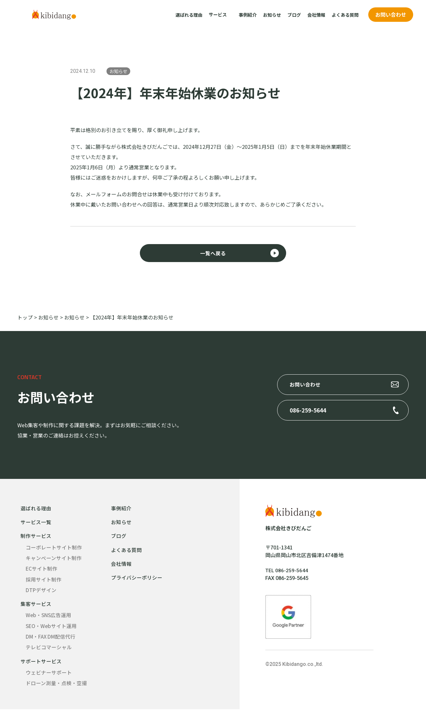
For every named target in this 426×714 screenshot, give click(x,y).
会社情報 (316, 15)
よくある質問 (345, 15)
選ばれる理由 (188, 15)
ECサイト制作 (42, 571)
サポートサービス (41, 665)
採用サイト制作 (44, 582)
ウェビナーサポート (49, 677)
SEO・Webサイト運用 (52, 629)
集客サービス (36, 607)
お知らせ (272, 15)
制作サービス (36, 537)
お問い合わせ (390, 14)
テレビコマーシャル (49, 651)
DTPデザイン (41, 593)
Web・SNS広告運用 (49, 618)
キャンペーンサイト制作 (54, 560)
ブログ (294, 15)
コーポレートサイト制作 (54, 549)
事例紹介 (248, 15)
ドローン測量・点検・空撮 (56, 688)
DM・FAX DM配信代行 (52, 640)
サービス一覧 (36, 523)
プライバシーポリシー (136, 580)
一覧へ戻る (213, 255)
